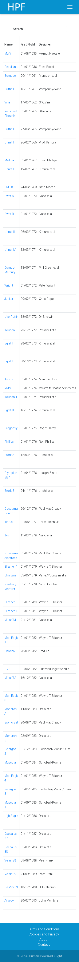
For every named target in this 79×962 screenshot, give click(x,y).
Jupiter (8, 299)
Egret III (9, 410)
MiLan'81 (10, 620)
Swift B (9, 214)
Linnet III (9, 232)
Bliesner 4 (10, 566)
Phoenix (9, 651)
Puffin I (9, 89)
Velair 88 (10, 860)
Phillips (9, 441)
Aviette (8, 379)
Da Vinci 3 (11, 887)
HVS (7, 669)
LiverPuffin (11, 317)
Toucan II (10, 397)
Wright (8, 285)
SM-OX (9, 187)
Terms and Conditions (44, 929)
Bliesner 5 (10, 602)
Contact (44, 944)
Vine (7, 102)
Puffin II (9, 129)
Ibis (6, 535)
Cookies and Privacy (44, 934)
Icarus (8, 522)
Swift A (9, 196)
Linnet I (9, 142)
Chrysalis (10, 575)
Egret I (8, 343)
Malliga (9, 160)
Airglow (9, 900)
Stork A (9, 455)
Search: (39, 29)
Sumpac (10, 76)
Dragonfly (10, 428)
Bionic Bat (11, 722)
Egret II (8, 361)
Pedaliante (11, 67)
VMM (7, 388)
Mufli (7, 53)
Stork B (9, 491)
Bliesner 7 (10, 611)
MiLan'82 (10, 678)
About (43, 939)
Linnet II (9, 169)
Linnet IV (10, 250)
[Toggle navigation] (70, 7)
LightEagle (11, 816)
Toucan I (10, 330)
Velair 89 (10, 874)
